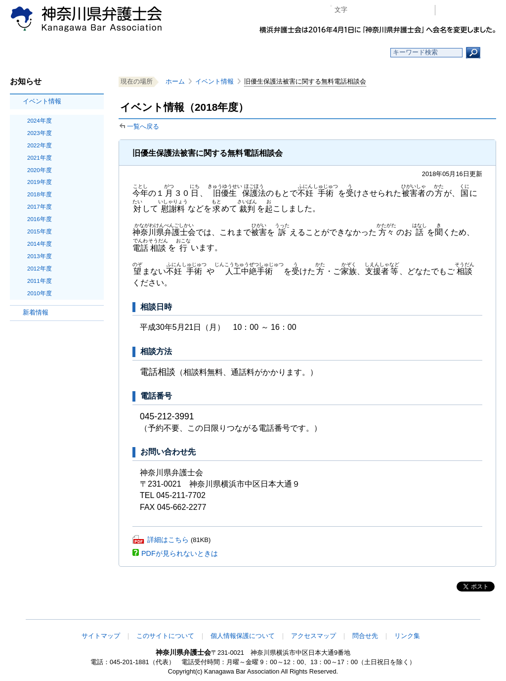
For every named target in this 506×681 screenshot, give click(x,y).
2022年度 (39, 145)
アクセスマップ (313, 635)
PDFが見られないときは (179, 553)
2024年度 (39, 121)
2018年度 (39, 194)
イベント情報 (42, 101)
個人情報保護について (243, 635)
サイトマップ (101, 635)
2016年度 (39, 219)
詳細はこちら (168, 540)
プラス (389, 10)
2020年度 (39, 170)
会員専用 (468, 10)
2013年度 (39, 256)
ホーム (61, 53)
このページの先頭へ (465, 612)
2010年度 (39, 293)
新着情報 (35, 312)
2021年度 (39, 158)
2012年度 (39, 269)
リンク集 (407, 635)
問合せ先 (365, 635)
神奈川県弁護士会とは (205, 53)
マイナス (359, 10)
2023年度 (39, 133)
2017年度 (39, 207)
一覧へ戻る (143, 126)
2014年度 (39, 244)
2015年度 (39, 231)
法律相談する (276, 53)
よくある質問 (348, 53)
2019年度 (39, 182)
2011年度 (39, 281)
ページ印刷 (413, 10)
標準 (374, 10)
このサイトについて (165, 635)
